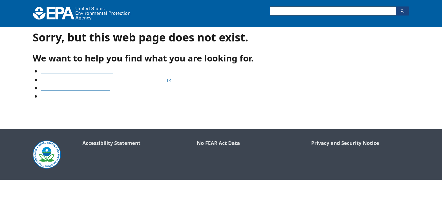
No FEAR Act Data (218, 143)
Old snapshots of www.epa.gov (75, 89)
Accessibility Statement (111, 143)
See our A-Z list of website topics (77, 72)
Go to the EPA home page (69, 97)
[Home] (81, 13)
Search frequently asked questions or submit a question (106, 80)
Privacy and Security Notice (345, 143)
